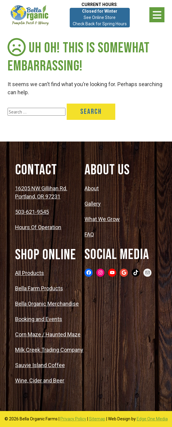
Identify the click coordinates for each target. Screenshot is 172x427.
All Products (29, 273)
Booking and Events (38, 319)
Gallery (92, 204)
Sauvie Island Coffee (40, 365)
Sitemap (97, 418)
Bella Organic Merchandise (47, 304)
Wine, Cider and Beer (39, 380)
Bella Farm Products (39, 288)
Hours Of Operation (38, 227)
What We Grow (102, 219)
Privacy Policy (73, 418)
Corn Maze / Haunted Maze (48, 334)
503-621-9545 (32, 212)
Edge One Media (152, 418)
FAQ (89, 234)
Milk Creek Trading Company (49, 350)
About (91, 188)
